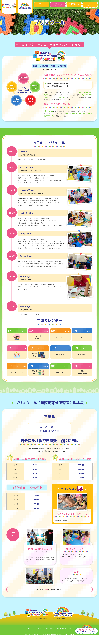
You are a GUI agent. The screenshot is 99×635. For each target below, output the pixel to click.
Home (41, 4)
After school (74, 4)
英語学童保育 (49, 628)
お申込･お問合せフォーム (64, 628)
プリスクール (39, 628)
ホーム (3, 38)
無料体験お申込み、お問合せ (86, 631)
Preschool (57, 4)
